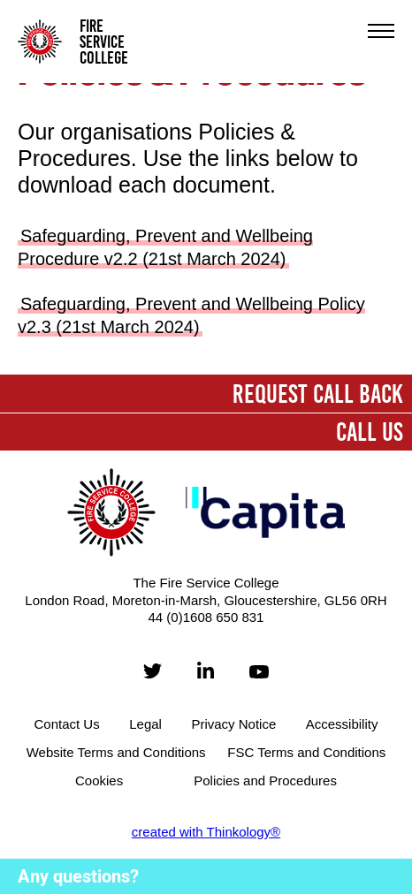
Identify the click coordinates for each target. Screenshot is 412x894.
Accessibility (342, 723)
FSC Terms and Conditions (306, 752)
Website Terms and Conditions (116, 752)
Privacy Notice (233, 723)
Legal (145, 723)
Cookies (99, 780)
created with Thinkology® (206, 831)
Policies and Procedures (265, 780)
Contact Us (67, 723)
